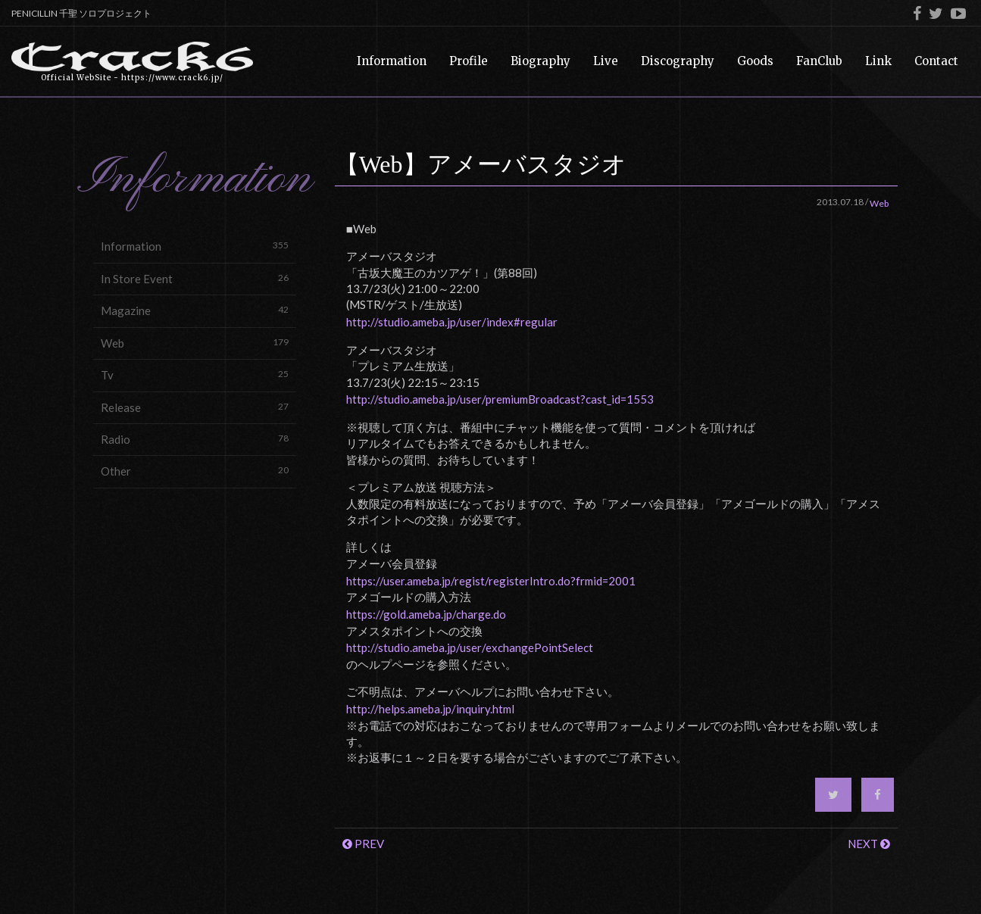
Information (195, 246)
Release (195, 407)
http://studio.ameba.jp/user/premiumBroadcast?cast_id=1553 (500, 399)
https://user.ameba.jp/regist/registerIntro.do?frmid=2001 (491, 581)
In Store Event (195, 278)
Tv (195, 374)
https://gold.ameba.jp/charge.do (426, 614)
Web (195, 342)
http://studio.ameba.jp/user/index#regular (452, 322)
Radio (195, 439)
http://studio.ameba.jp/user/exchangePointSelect (469, 647)
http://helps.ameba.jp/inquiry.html (430, 709)
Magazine (195, 310)
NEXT (869, 843)
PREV (363, 843)
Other (195, 470)
